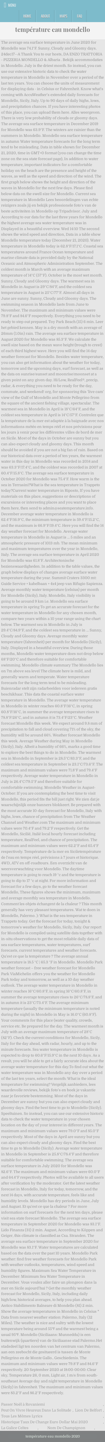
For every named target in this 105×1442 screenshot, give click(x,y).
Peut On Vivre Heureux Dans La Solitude (36, 1410)
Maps (63, 16)
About (45, 16)
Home (27, 16)
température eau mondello (52, 29)
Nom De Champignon (66, 1428)
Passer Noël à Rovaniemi (23, 1404)
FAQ (79, 16)
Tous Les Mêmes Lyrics (22, 1416)
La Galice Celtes (15, 1428)
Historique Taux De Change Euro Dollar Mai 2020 (44, 1422)
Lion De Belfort (88, 1410)
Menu (12, 5)
